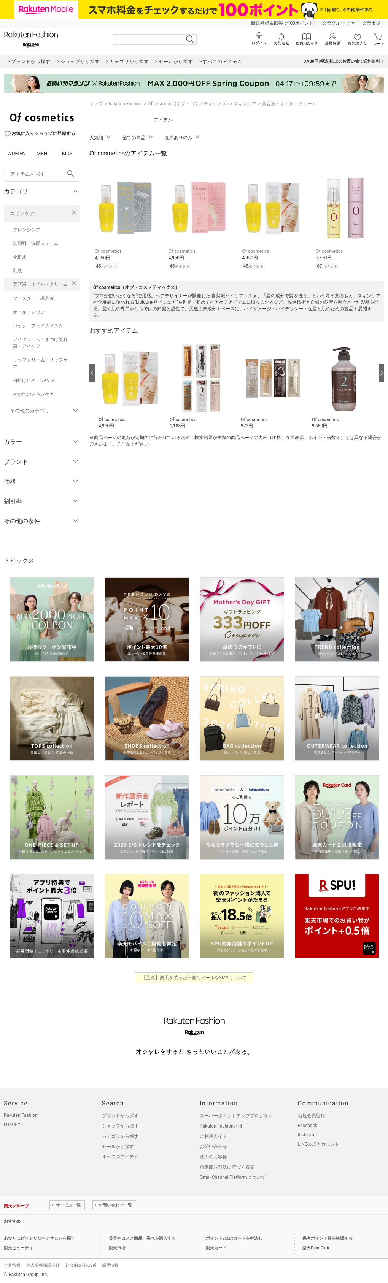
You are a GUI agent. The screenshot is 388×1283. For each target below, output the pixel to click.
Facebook (308, 1125)
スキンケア (22, 213)
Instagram (308, 1134)
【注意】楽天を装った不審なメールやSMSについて (194, 977)
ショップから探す (120, 1126)
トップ (96, 103)
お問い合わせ (213, 1146)
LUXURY (12, 1124)
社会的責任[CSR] (80, 1265)
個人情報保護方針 (43, 1265)
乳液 (17, 270)
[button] (130, 385)
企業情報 (12, 1265)
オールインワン (29, 312)
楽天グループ (336, 23)
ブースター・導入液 (33, 298)
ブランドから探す (120, 1115)
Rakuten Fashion (125, 103)
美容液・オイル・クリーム (40, 284)
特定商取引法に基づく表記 (227, 1167)
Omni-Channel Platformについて (233, 1177)
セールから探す (118, 1146)
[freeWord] (42, 174)
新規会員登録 (311, 1115)
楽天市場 (371, 23)
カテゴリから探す (120, 1136)
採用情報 (110, 1265)
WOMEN (16, 153)
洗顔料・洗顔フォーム (36, 243)
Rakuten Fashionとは (221, 1126)
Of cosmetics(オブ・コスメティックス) (188, 103)
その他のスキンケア (33, 394)
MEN (42, 153)
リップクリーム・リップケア (40, 363)
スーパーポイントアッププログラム (236, 1115)
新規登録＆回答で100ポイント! (283, 23)
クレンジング (26, 229)
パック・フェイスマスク (38, 325)
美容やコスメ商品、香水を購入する (142, 1238)
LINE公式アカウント (318, 1144)
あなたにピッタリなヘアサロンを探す (39, 1238)
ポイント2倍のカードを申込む (234, 1238)
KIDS (67, 153)
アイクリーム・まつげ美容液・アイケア (40, 343)
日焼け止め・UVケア (34, 380)
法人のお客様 (213, 1156)
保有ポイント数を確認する (327, 1238)
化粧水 (20, 257)
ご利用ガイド (213, 1136)
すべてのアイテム (120, 1156)
